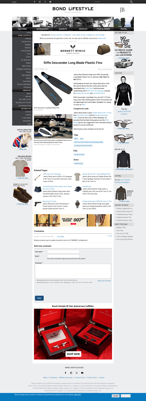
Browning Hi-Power (49, 201)
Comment (38, 263)
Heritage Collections (23, 69)
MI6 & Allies (26, 66)
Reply (110, 236)
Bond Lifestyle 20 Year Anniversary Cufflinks (73, 306)
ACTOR (59, 35)
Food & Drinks (26, 51)
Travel (29, 54)
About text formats (104, 281)
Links (29, 124)
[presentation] (50, 290)
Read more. (102, 38)
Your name (38, 251)
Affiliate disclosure (66, 378)
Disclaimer (53, 378)
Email (37, 256)
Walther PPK (121, 228)
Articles (28, 96)
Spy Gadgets (26, 75)
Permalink (60, 237)
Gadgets (28, 45)
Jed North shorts (99, 93)
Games (28, 78)
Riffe (83, 105)
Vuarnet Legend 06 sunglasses (127, 208)
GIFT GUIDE (100, 35)
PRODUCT (67, 35)
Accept (115, 396)
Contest (28, 112)
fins (82, 138)
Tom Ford (119, 231)
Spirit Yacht (89, 88)
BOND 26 (90, 35)
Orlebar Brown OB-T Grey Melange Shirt (96, 174)
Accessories (26, 42)
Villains (28, 63)
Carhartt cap (87, 186)
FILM (53, 35)
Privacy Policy (80, 378)
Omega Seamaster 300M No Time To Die (97, 201)
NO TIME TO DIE (25, 100)
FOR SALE (27, 87)
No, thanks (125, 396)
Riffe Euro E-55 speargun (52, 174)
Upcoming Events (25, 106)
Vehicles (28, 48)
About (45, 378)
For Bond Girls (26, 60)
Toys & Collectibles (24, 84)
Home (14, 2)
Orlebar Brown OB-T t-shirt (101, 113)
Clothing (28, 39)
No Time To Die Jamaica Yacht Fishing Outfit (89, 142)
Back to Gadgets (39, 69)
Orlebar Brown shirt (83, 93)
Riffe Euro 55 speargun (95, 91)
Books (28, 72)
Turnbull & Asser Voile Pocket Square (129, 220)
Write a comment (103, 69)
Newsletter (27, 121)
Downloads (27, 81)
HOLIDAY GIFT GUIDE (23, 103)
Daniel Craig (79, 163)
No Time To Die (79, 154)
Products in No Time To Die (83, 145)
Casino (28, 57)
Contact (28, 115)
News (29, 93)
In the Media (26, 118)
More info (77, 395)
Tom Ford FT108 (122, 234)
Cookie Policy (92, 378)
